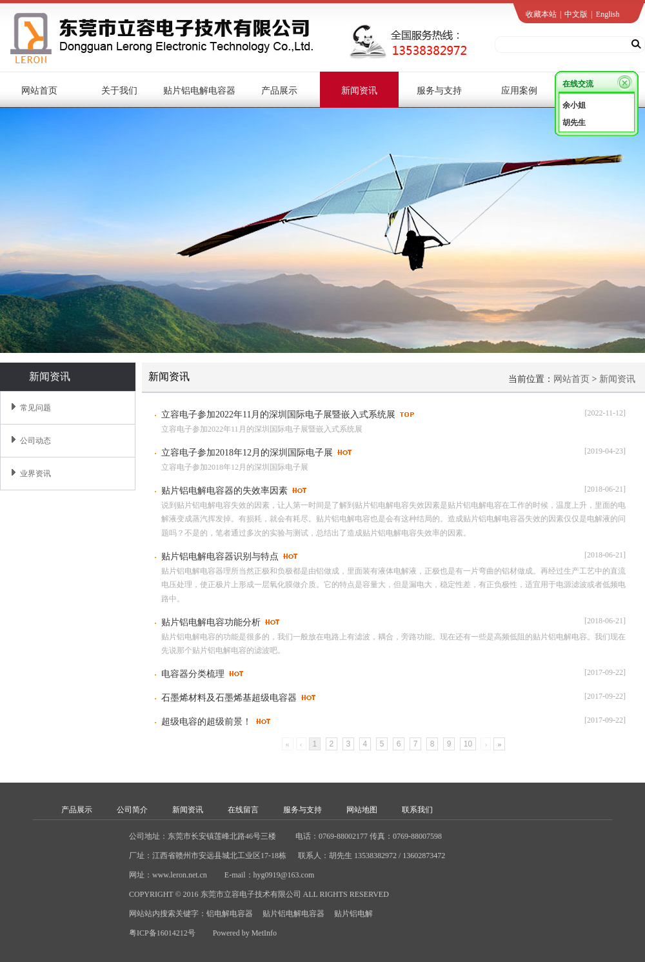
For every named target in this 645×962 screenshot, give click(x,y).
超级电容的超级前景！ (206, 722)
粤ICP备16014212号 (162, 932)
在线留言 (243, 809)
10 (468, 743)
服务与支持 (302, 809)
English (608, 14)
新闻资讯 (617, 379)
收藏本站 (541, 14)
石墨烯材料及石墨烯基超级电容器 (229, 698)
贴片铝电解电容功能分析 (211, 622)
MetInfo (264, 932)
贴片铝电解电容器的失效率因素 (224, 491)
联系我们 (417, 809)
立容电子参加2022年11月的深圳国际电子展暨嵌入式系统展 (278, 414)
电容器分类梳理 (192, 674)
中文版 (576, 14)
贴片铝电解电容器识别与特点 (220, 556)
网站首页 (571, 379)
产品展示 (76, 809)
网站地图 (361, 809)
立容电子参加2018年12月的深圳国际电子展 (247, 452)
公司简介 (132, 809)
